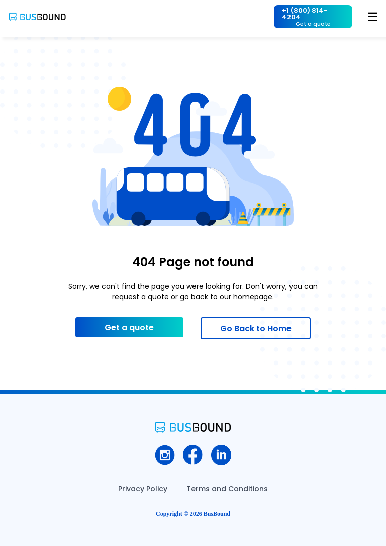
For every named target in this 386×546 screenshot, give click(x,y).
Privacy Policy (142, 489)
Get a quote (129, 327)
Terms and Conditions (227, 489)
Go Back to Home (256, 328)
